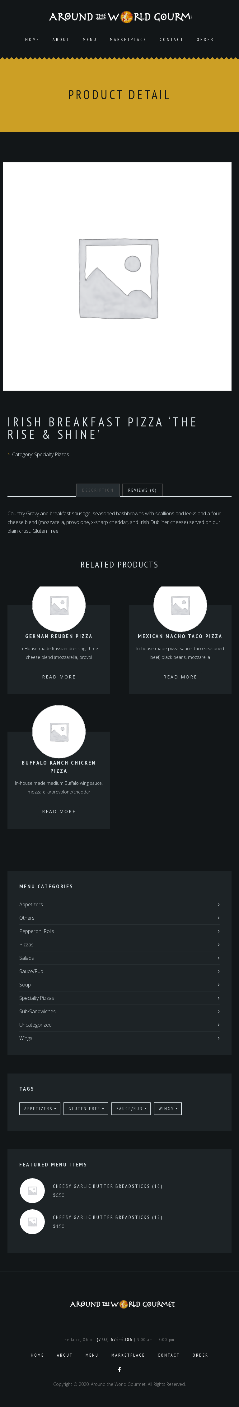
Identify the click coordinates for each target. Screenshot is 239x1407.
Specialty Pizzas (51, 455)
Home (32, 41)
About (61, 41)
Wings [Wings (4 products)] (166, 1110)
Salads (26, 959)
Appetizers (31, 905)
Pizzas (26, 945)
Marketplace (128, 41)
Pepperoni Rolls (36, 932)
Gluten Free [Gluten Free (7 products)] (84, 1110)
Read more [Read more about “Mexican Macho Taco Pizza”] (180, 678)
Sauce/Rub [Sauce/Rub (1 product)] (129, 1110)
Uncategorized (35, 1026)
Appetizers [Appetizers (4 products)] (38, 1110)
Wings (25, 1039)
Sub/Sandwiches (37, 1012)
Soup (25, 985)
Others (27, 919)
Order (205, 41)
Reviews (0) (142, 491)
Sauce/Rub (31, 972)
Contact (172, 41)
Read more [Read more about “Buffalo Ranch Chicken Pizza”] (59, 813)
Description (98, 491)
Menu (90, 41)
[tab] (98, 491)
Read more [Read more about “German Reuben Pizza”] (59, 678)
